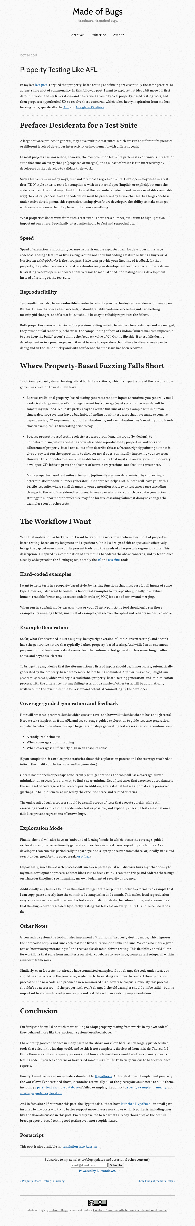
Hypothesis (103, 1076)
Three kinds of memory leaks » (156, 1181)
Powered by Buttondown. (97, 1171)
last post (41, 85)
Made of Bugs (97, 11)
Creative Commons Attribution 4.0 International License (130, 1210)
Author (118, 35)
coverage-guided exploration (41, 1093)
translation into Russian (79, 1146)
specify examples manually (146, 1087)
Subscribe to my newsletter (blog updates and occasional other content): (97, 1160)
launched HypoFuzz (135, 1104)
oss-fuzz (114, 560)
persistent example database (58, 1087)
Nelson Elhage (58, 1210)
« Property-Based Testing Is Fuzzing (42, 1181)
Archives (77, 35)
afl (99, 560)
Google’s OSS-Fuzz (90, 107)
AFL (66, 107)
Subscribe (99, 35)
